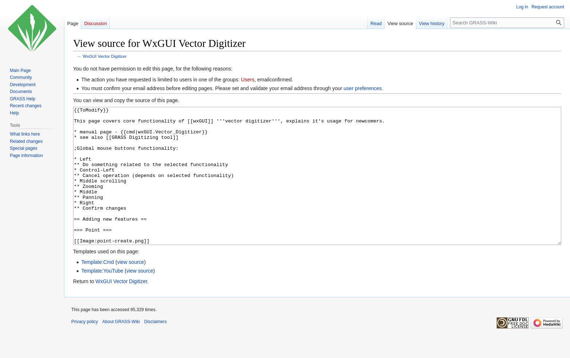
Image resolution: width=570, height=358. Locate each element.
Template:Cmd (97, 289)
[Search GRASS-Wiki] (507, 22)
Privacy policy (84, 348)
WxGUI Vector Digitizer (105, 56)
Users (247, 80)
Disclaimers (155, 348)
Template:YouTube (102, 298)
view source (130, 289)
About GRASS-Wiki (121, 348)
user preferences (363, 88)
